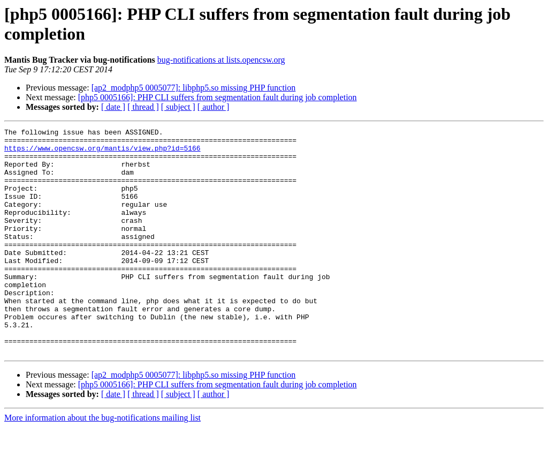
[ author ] (213, 106)
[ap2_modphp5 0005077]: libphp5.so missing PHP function (194, 87)
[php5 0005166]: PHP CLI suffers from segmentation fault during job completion (217, 97)
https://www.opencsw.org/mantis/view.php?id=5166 (102, 153)
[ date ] (113, 106)
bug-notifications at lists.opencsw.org (221, 59)
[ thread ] (143, 106)
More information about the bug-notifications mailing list (102, 462)
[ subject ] (178, 106)
